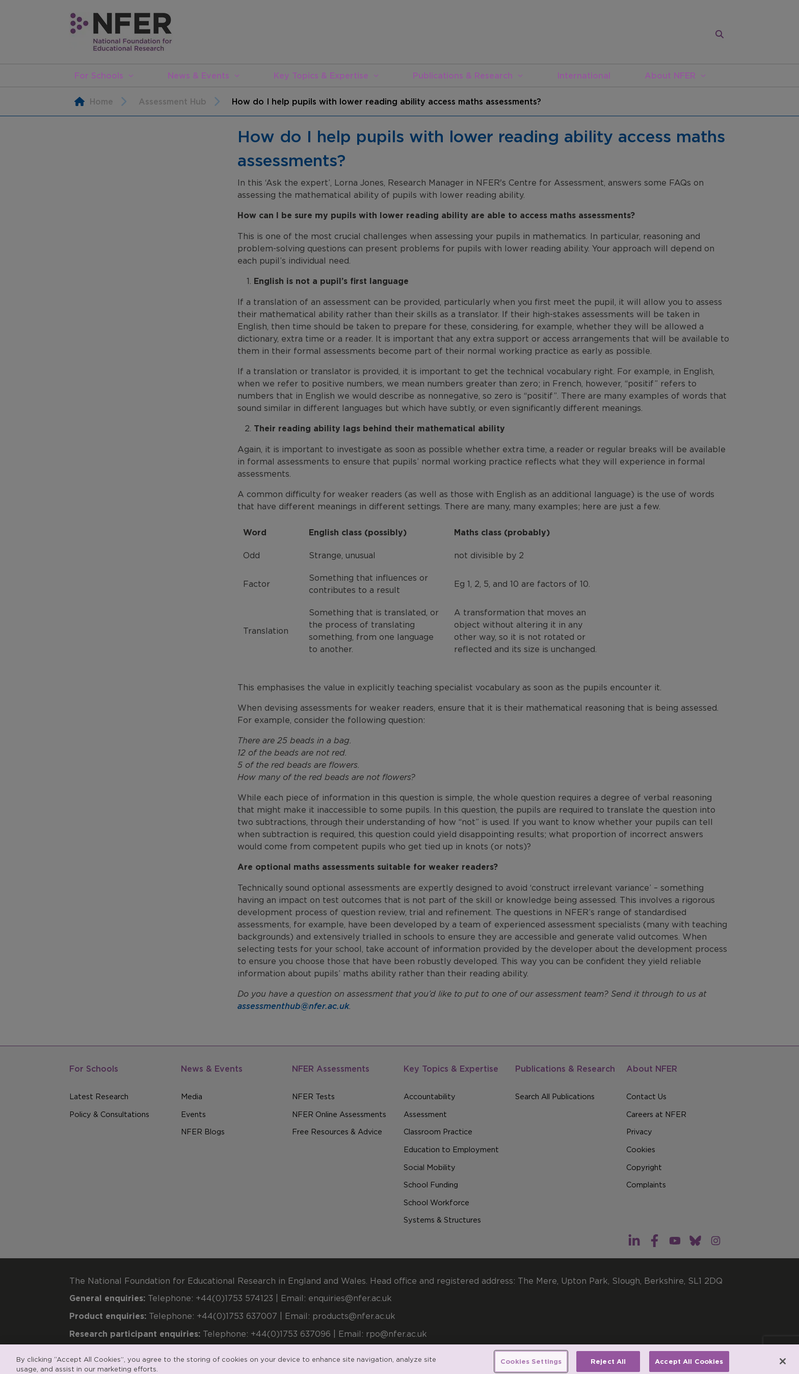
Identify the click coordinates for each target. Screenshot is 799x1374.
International (583, 75)
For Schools (98, 75)
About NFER (670, 75)
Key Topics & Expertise (321, 75)
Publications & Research (463, 75)
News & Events (198, 75)
